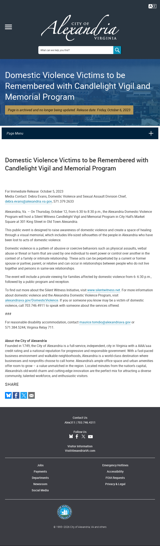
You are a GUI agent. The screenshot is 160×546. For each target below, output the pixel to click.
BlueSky (71, 436)
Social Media (40, 490)
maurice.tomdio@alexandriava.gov (105, 322)
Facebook (77, 436)
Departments (40, 478)
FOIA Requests (115, 478)
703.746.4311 (86, 422)
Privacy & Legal (115, 484)
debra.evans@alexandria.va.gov (28, 201)
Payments (40, 471)
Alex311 (70, 422)
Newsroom (40, 484)
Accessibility (115, 471)
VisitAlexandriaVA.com (80, 451)
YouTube (90, 436)
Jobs (40, 465)
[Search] (117, 50)
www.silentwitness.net (103, 290)
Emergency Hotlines (115, 465)
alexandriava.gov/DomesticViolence (31, 300)
